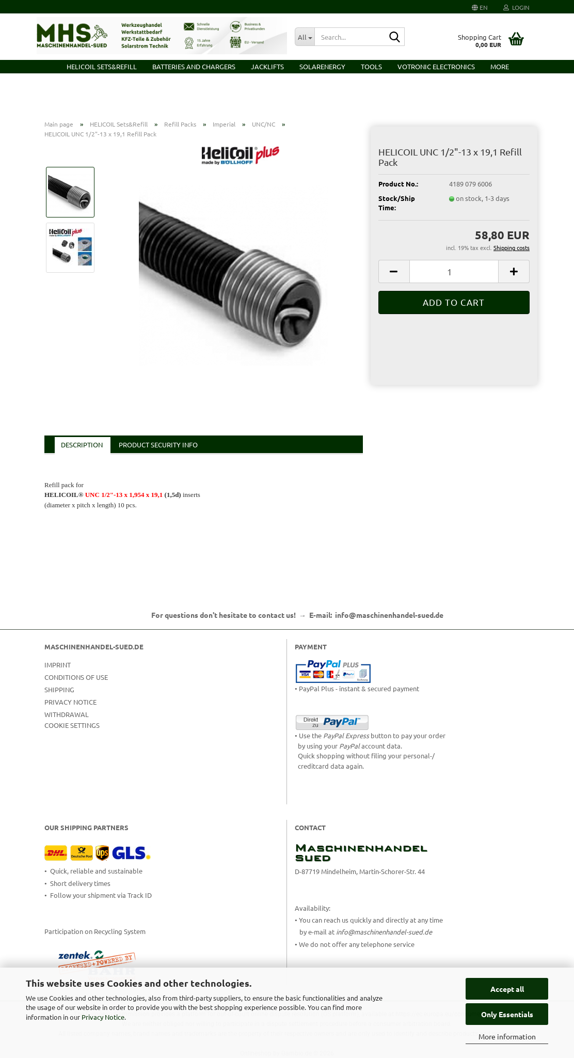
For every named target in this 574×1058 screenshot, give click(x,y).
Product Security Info (158, 444)
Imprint (57, 664)
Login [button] (516, 7)
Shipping (59, 689)
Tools (371, 66)
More (499, 66)
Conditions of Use (76, 677)
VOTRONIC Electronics (436, 66)
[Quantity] (454, 271)
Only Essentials (507, 1014)
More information (507, 1036)
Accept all (507, 988)
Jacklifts (267, 66)
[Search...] (304, 36)
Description (82, 444)
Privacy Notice (103, 1017)
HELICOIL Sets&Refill (102, 66)
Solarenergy (322, 66)
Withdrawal (66, 714)
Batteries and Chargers (193, 66)
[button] (480, 6)
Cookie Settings (72, 725)
